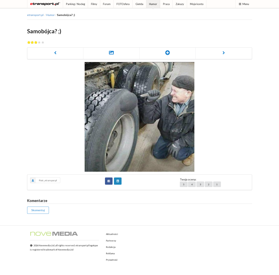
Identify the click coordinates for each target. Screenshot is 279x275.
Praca (166, 4)
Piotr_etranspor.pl (43, 180)
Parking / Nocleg (75, 4)
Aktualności (112, 234)
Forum (107, 4)
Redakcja (111, 247)
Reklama (110, 253)
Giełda (139, 4)
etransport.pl (35, 15)
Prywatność (112, 259)
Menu (243, 4)
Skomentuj (38, 210)
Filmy (94, 4)
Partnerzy (111, 240)
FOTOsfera (123, 4)
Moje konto (197, 4)
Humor (153, 4)
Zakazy (180, 4)
